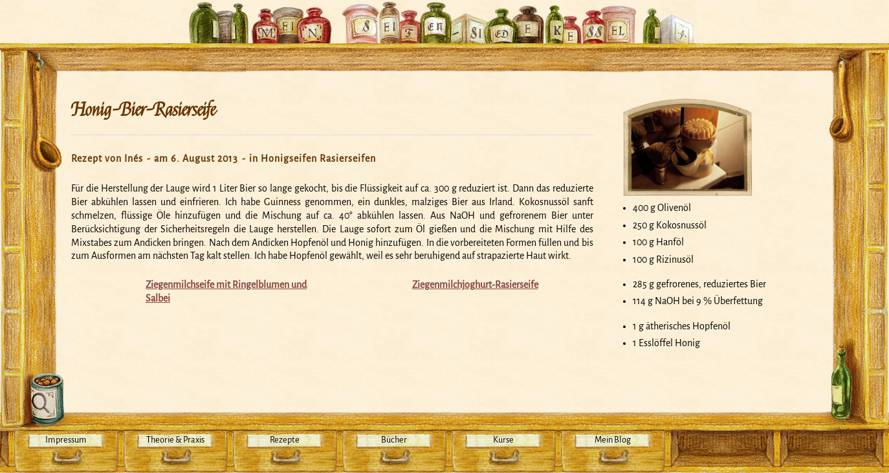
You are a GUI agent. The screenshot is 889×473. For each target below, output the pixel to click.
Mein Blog (613, 440)
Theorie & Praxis (175, 440)
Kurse (503, 440)
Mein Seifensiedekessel (444, 15)
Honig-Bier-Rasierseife (143, 110)
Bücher (394, 440)
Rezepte (285, 440)
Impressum (66, 440)
